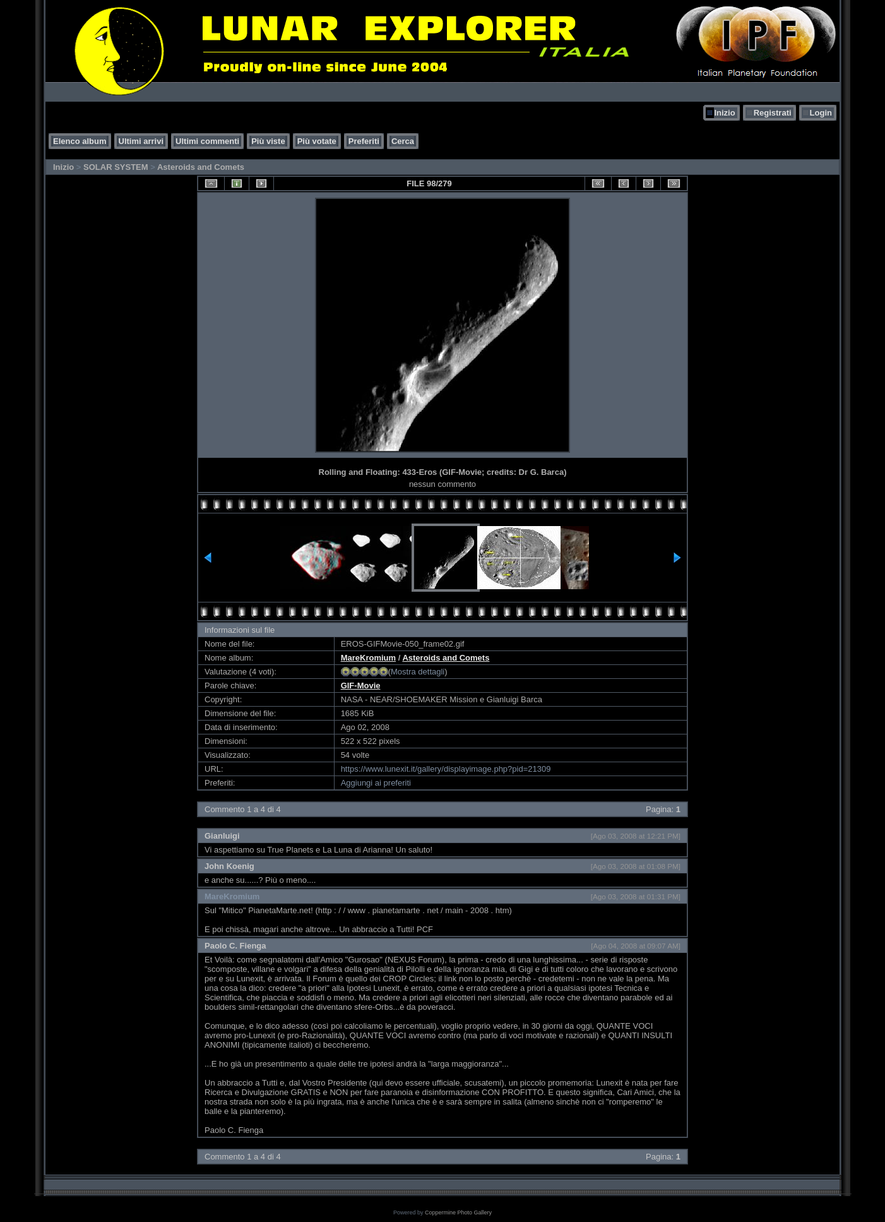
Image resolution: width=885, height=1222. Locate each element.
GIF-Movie (361, 685)
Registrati (773, 112)
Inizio (724, 112)
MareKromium (368, 657)
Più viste (268, 141)
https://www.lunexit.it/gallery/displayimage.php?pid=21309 (446, 769)
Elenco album (80, 141)
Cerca (402, 141)
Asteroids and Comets (200, 167)
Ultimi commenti (207, 141)
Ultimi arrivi (141, 141)
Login (821, 112)
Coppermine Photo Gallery (458, 1212)
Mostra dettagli (417, 671)
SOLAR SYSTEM (115, 167)
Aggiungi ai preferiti (376, 783)
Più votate (316, 141)
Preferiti (363, 141)
